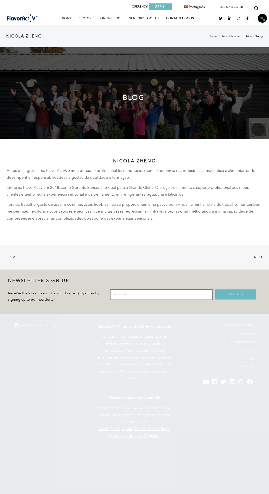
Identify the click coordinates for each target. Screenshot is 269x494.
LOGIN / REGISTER (231, 7)
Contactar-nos (180, 18)
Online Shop (111, 18)
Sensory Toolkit (144, 18)
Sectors (86, 18)
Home (67, 18)
